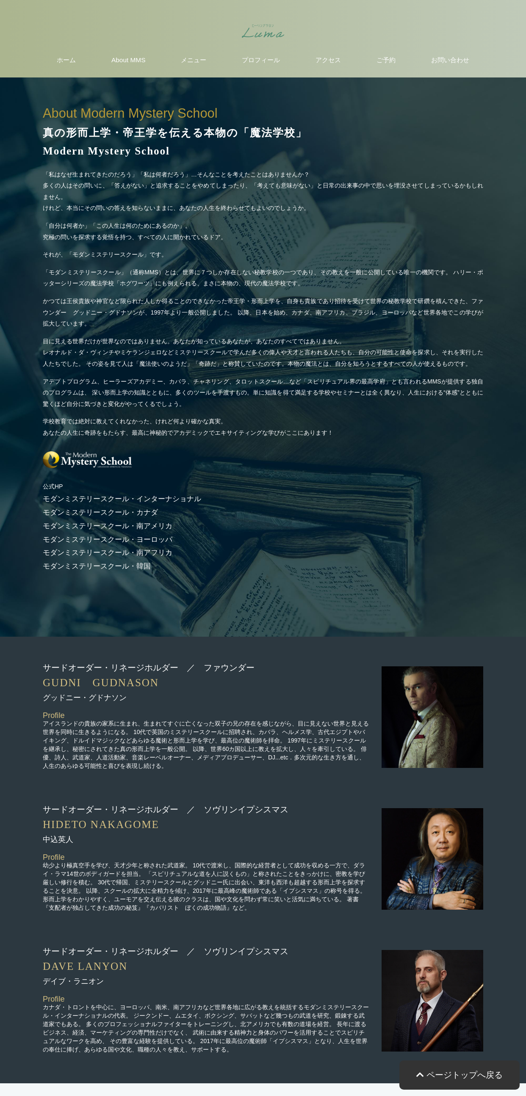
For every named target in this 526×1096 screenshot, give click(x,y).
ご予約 (386, 59)
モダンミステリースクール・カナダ (100, 512)
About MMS (128, 59)
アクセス (328, 59)
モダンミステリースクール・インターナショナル (122, 499)
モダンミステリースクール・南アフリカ (107, 553)
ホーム (66, 59)
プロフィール (261, 59)
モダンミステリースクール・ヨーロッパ (107, 540)
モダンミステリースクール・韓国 (97, 566)
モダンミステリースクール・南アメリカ (107, 526)
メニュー (193, 59)
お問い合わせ (450, 59)
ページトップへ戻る (459, 1074)
